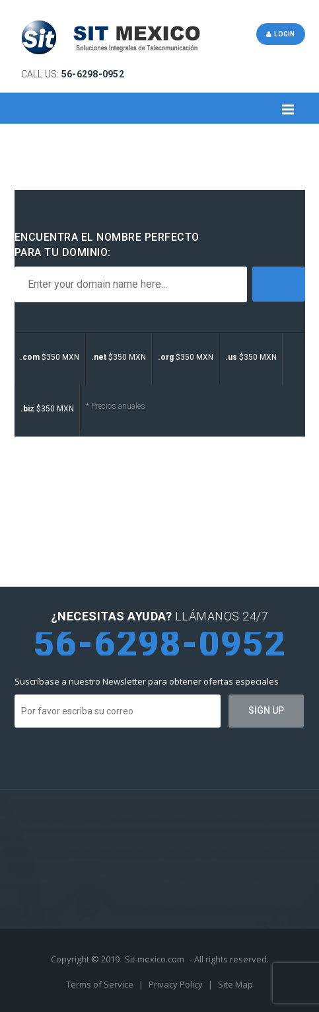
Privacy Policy (177, 984)
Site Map (235, 984)
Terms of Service (100, 984)
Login (280, 34)
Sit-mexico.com (154, 959)
